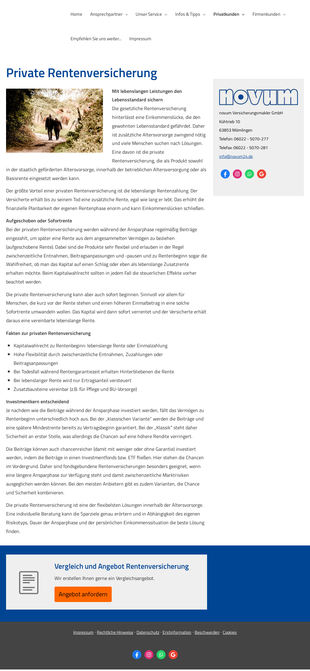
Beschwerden (207, 634)
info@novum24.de (236, 155)
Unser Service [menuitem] (147, 14)
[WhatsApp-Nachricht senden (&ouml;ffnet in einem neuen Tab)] (249, 173)
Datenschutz (148, 634)
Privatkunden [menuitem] (224, 14)
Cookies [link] (230, 634)
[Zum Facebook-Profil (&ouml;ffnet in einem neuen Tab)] (225, 173)
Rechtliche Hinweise (115, 634)
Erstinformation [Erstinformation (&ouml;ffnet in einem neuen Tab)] (177, 634)
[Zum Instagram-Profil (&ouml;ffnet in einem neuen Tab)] (237, 173)
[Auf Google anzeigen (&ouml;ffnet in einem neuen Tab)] (261, 173)
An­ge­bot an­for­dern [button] (87, 594)
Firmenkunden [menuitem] (263, 14)
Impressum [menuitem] (139, 38)
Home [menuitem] (76, 14)
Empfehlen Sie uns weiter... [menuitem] (95, 38)
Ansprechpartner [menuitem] (105, 14)
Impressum (83, 634)
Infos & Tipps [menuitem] (185, 14)
